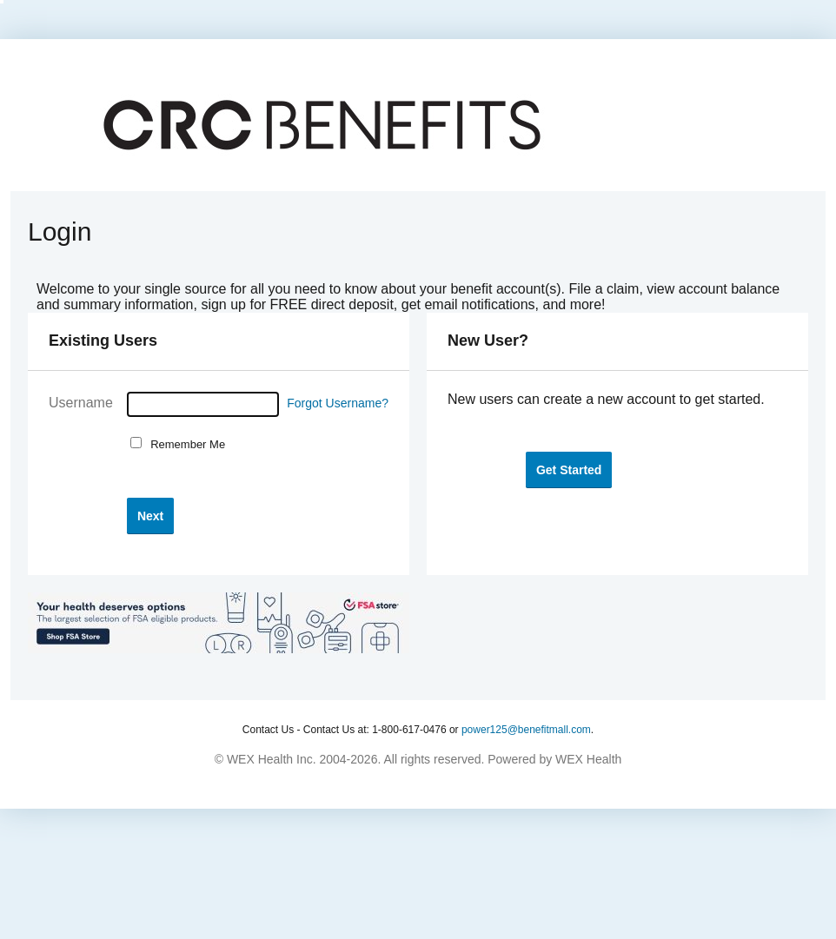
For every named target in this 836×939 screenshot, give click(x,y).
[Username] (203, 404)
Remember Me (184, 444)
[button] (150, 515)
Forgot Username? (337, 403)
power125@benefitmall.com (526, 730)
